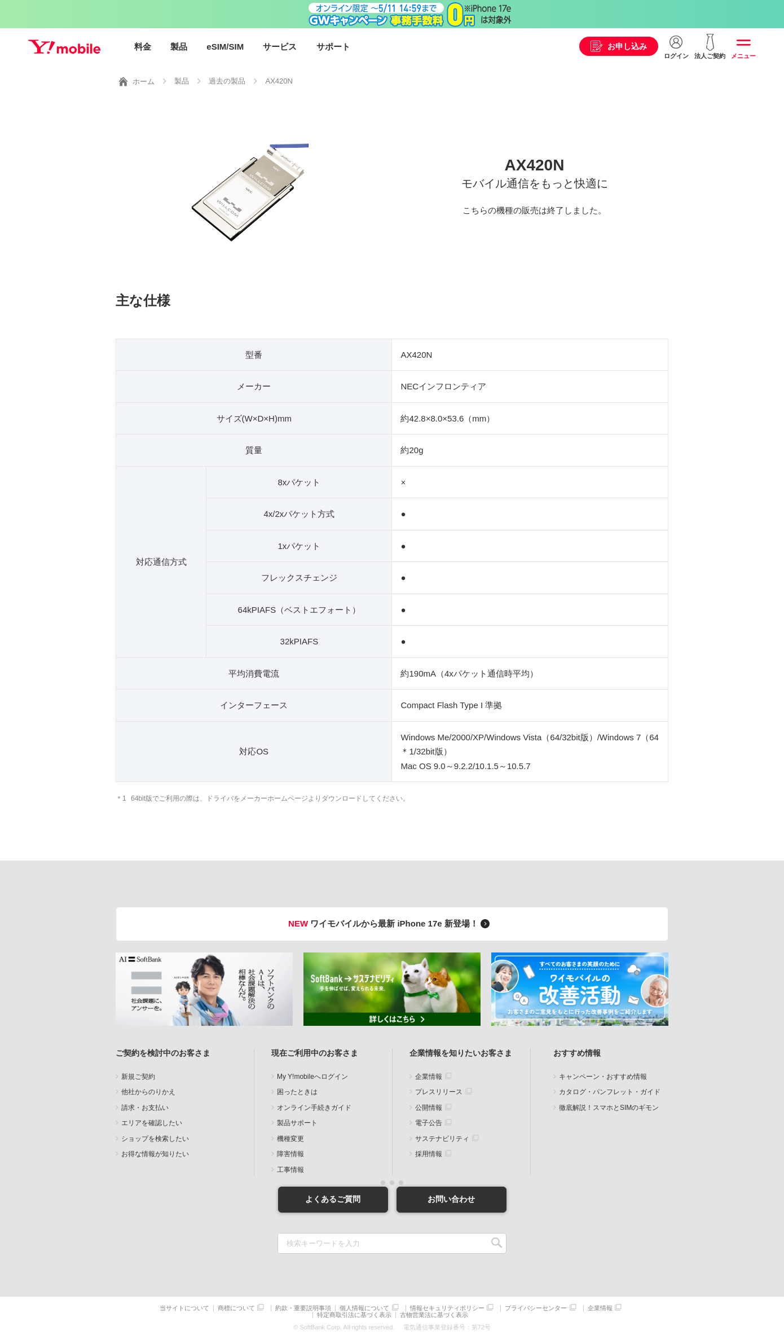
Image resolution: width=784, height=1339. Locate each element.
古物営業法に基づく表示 (434, 1315)
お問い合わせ (451, 1199)
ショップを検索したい (155, 1139)
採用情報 (428, 1154)
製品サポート (297, 1123)
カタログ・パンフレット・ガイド (609, 1092)
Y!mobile (64, 46)
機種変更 (290, 1139)
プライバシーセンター (536, 1308)
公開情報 (428, 1108)
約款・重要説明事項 (303, 1308)
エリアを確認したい (151, 1123)
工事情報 (290, 1170)
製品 (178, 46)
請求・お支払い (145, 1108)
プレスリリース (439, 1092)
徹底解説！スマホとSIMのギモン (609, 1108)
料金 (142, 46)
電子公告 (428, 1123)
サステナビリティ (442, 1139)
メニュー (743, 55)
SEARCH (496, 1243)
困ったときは (297, 1092)
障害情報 (290, 1154)
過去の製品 (227, 81)
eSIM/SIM (225, 46)
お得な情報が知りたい (155, 1154)
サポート (333, 46)
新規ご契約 (138, 1077)
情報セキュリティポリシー (447, 1308)
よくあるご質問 (332, 1199)
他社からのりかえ (148, 1092)
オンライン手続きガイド (314, 1108)
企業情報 (428, 1077)
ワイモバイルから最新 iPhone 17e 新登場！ (390, 923)
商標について (236, 1308)
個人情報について (364, 1308)
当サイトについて (184, 1308)
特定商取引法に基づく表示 (354, 1315)
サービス (280, 46)
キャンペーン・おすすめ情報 (603, 1077)
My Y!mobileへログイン (312, 1077)
